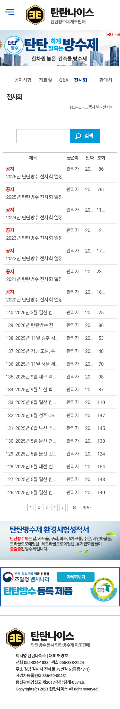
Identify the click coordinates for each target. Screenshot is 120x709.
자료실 (45, 80)
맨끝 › (87, 507)
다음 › (73, 507)
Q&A (63, 80)
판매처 (105, 80)
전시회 (80, 80)
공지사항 (23, 80)
